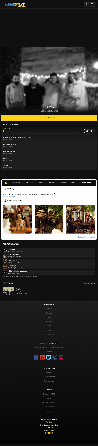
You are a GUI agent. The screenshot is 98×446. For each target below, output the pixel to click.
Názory (52, 182)
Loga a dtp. (49, 411)
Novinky (16, 182)
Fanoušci (49, 321)
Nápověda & (49, 394)
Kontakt (49, 398)
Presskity (49, 373)
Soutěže (49, 330)
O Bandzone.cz (49, 407)
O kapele (29, 182)
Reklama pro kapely (88, 283)
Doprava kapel (49, 381)
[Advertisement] (49, 28)
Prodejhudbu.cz (49, 377)
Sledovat (49, 118)
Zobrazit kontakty (9, 196)
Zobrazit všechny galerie (86, 237)
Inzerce (49, 351)
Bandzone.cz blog (49, 334)
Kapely (49, 309)
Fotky (74, 182)
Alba (41, 182)
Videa (63, 182)
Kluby (49, 326)
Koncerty (86, 182)
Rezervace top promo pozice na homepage (49, 347)
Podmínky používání (49, 402)
